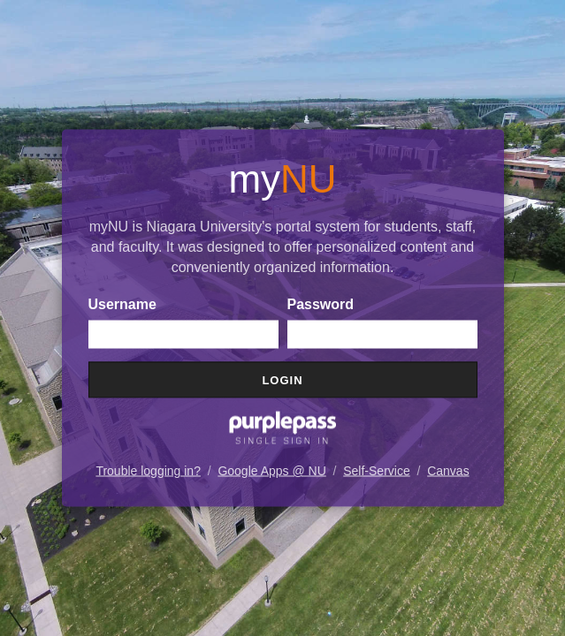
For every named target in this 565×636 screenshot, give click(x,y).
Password (321, 304)
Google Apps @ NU (271, 471)
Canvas (448, 471)
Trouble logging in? (148, 471)
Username (122, 304)
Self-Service (376, 471)
